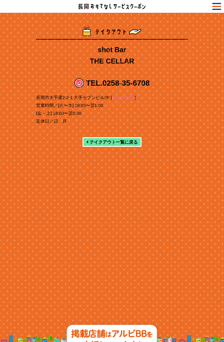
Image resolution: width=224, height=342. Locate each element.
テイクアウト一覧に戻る (111, 142)
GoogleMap (123, 97)
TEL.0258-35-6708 (118, 83)
